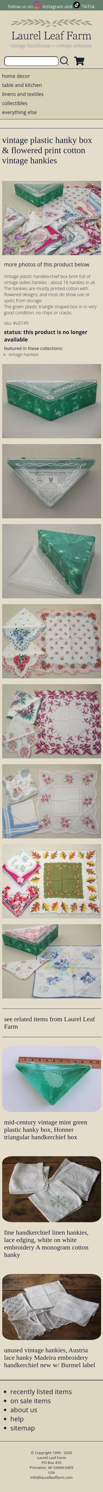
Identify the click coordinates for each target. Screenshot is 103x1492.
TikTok (88, 7)
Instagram (53, 7)
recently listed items (41, 1391)
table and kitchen (22, 85)
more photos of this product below (46, 264)
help (17, 1418)
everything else (19, 112)
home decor (16, 76)
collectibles (14, 103)
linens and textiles (23, 94)
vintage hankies (24, 354)
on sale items (30, 1400)
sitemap (22, 1427)
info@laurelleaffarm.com (51, 1477)
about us (23, 1409)
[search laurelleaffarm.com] (66, 61)
